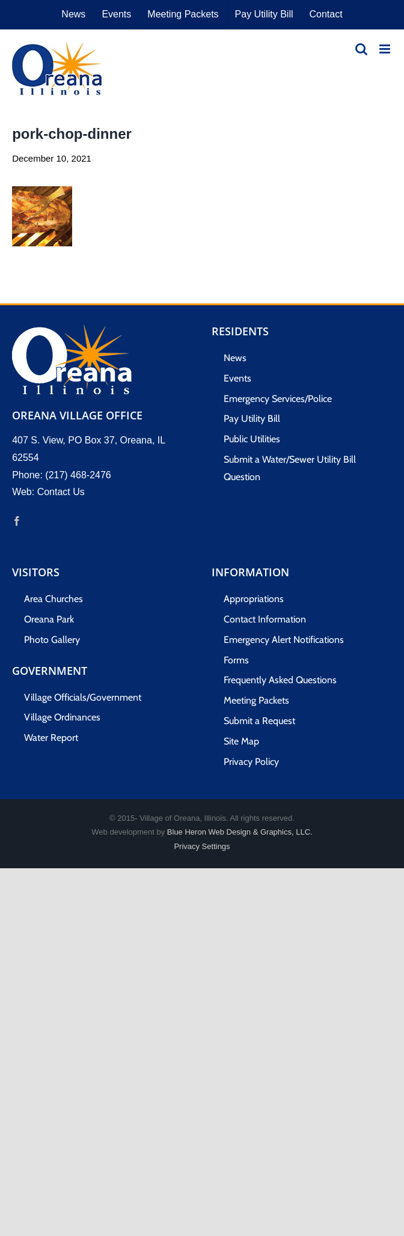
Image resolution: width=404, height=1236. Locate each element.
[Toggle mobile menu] (385, 49)
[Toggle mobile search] (361, 49)
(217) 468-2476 (78, 475)
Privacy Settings (202, 846)
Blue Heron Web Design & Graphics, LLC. (240, 831)
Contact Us (61, 492)
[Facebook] (17, 521)
